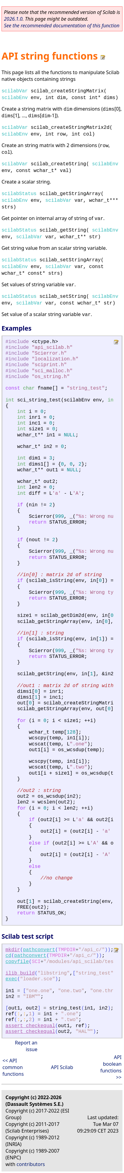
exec (11, 979)
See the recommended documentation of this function (61, 25)
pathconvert (39, 950)
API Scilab (62, 1067)
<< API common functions (13, 1067)
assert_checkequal (30, 1026)
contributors (31, 1164)
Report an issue (26, 1046)
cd (8, 955)
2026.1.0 (13, 18)
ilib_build (20, 973)
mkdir (12, 950)
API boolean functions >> (111, 1067)
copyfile (17, 962)
